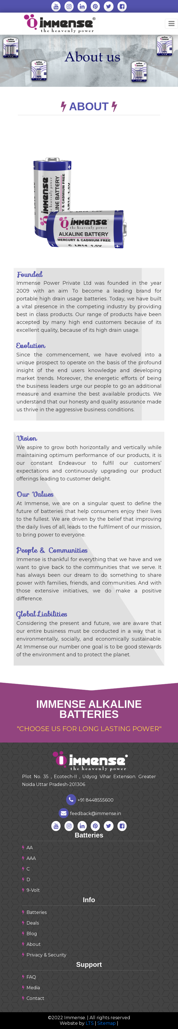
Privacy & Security (44, 955)
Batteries (34, 912)
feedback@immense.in (90, 813)
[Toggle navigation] (171, 24)
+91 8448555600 (90, 800)
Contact (33, 998)
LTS (90, 1023)
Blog (29, 933)
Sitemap (107, 1023)
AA (27, 847)
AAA (29, 858)
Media (31, 987)
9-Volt (31, 890)
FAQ (29, 977)
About (31, 944)
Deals (30, 923)
